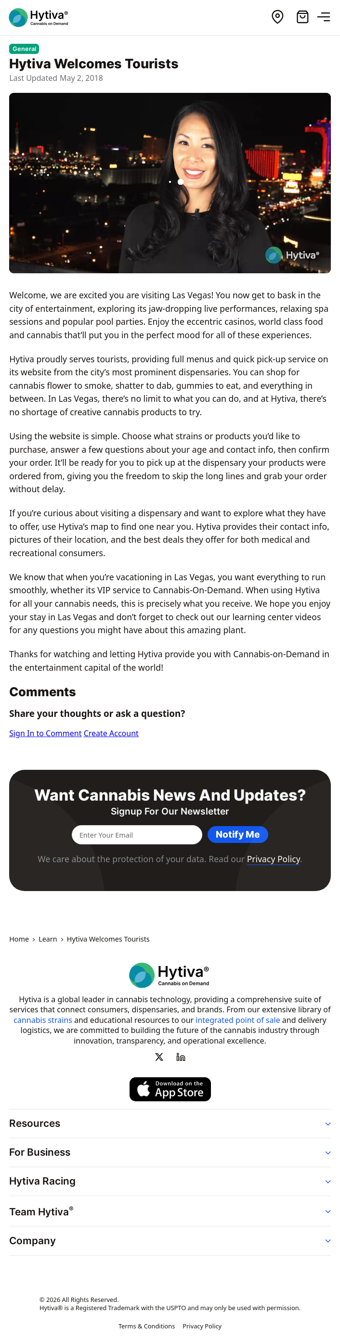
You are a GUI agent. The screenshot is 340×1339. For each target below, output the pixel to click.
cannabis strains (42, 1020)
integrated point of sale (238, 1020)
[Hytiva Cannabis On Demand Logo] (45, 17)
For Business (39, 1152)
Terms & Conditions (146, 1326)
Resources (34, 1123)
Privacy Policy (273, 859)
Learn (48, 939)
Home (19, 939)
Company (32, 1241)
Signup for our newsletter (170, 811)
